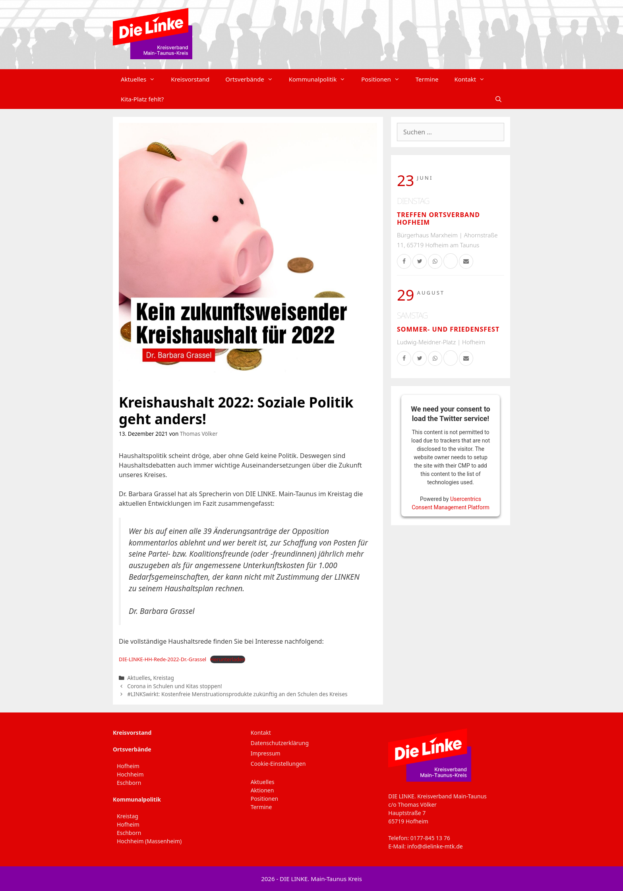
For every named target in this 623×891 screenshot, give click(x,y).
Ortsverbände (253, 79)
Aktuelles (142, 79)
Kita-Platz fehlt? (142, 99)
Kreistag (163, 677)
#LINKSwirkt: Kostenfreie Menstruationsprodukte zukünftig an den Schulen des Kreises (237, 694)
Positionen (384, 79)
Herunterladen (227, 659)
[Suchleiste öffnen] (498, 99)
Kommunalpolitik (321, 79)
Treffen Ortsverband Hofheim (438, 218)
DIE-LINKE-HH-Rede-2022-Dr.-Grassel (162, 659)
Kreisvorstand (190, 79)
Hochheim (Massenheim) (149, 841)
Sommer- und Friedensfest (448, 329)
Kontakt (473, 79)
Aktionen (262, 790)
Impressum (266, 753)
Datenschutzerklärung (280, 743)
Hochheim (130, 774)
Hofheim (128, 766)
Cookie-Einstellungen (278, 763)
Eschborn (129, 782)
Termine (427, 79)
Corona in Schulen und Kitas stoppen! (174, 686)
